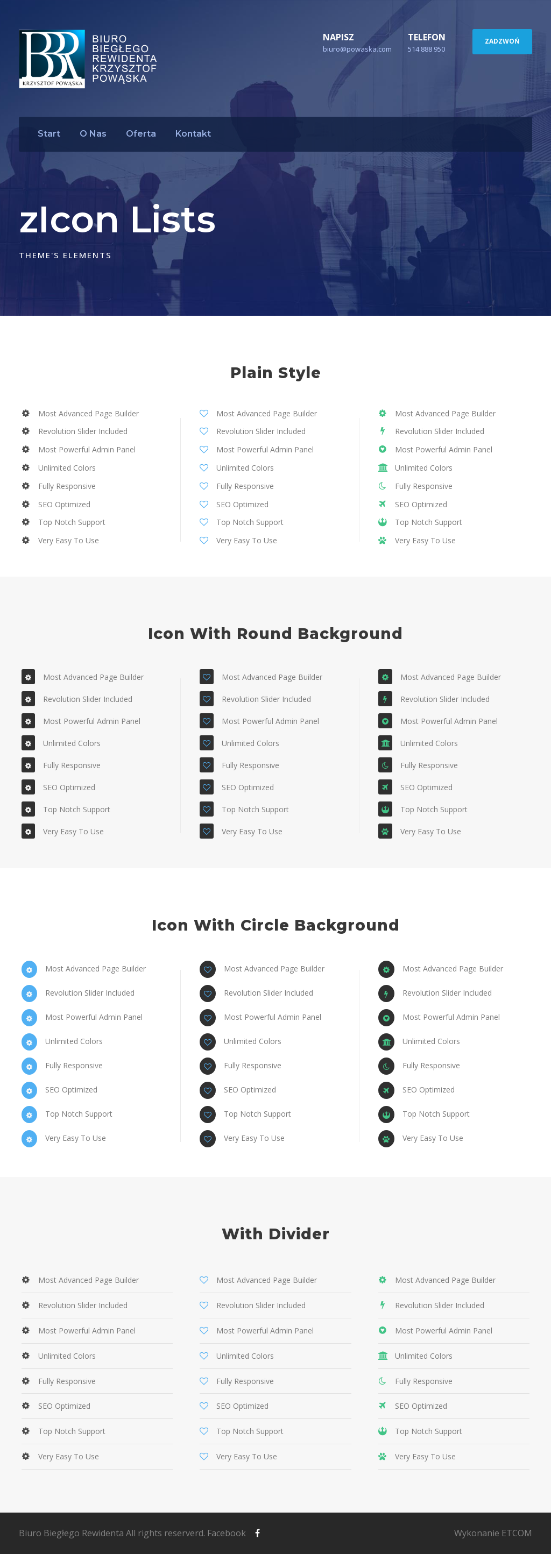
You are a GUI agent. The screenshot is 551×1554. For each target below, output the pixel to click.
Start (49, 134)
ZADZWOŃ (502, 41)
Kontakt (193, 134)
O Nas (93, 134)
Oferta (141, 134)
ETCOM (516, 1533)
